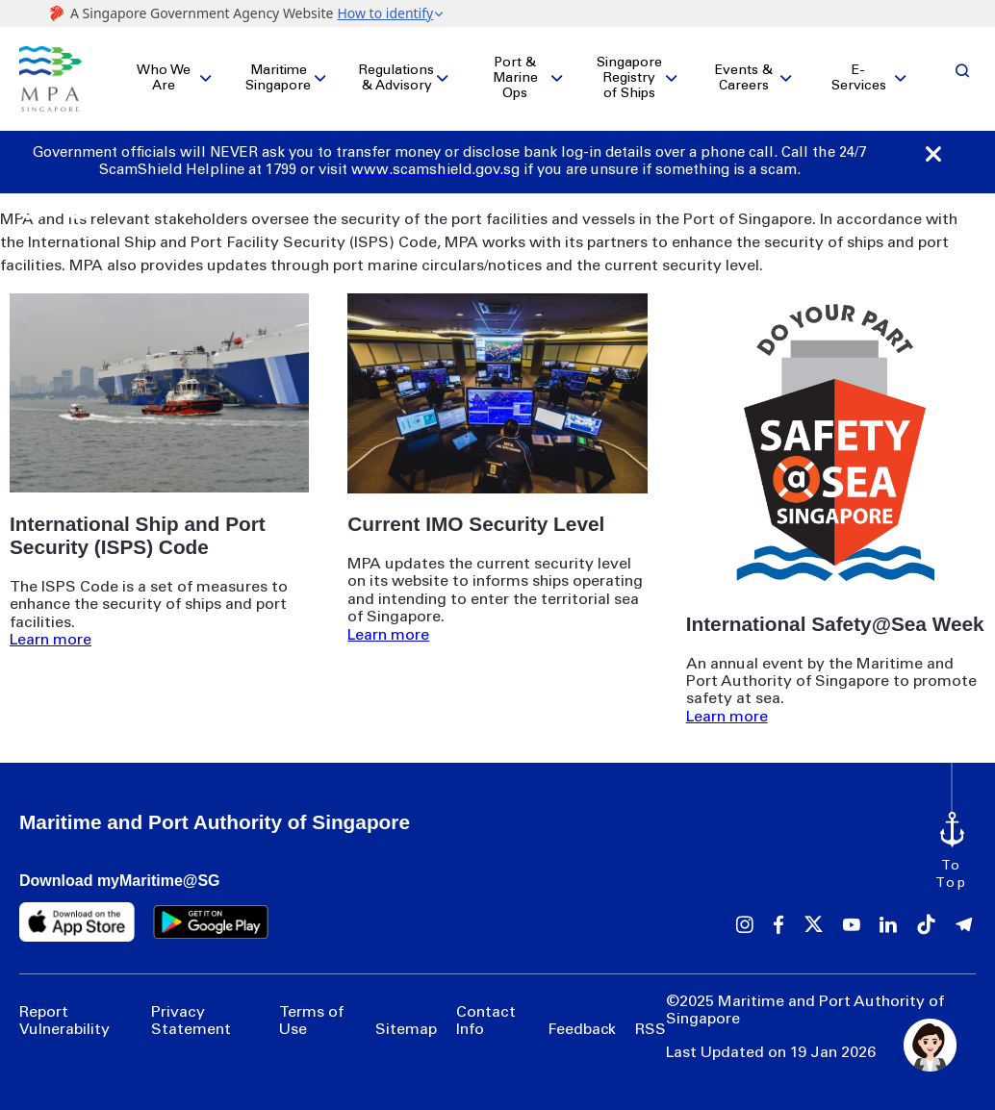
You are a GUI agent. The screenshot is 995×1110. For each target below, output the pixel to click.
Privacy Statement (191, 1012)
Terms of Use (311, 1012)
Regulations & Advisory (396, 74)
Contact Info (486, 1012)
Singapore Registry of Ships (629, 74)
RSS (650, 1020)
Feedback (582, 1020)
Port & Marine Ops (515, 74)
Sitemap (406, 1020)
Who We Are (164, 74)
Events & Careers (744, 74)
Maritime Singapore (278, 74)
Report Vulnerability (64, 1012)
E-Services (858, 74)
